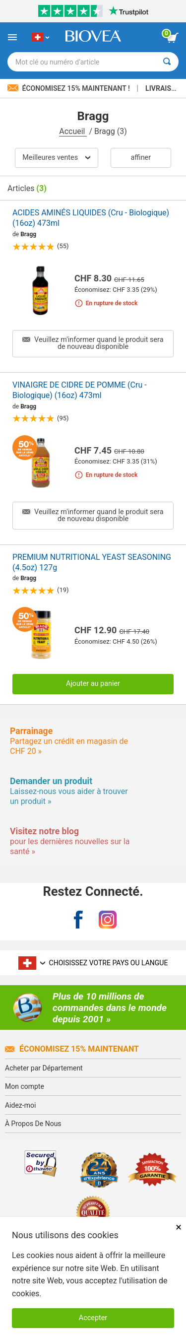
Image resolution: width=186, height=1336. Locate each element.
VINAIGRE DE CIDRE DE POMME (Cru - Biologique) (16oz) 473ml (79, 390)
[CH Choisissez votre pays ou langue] (40, 37)
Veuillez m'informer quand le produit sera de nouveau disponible (92, 343)
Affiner (141, 157)
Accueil (73, 131)
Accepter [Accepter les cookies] (93, 1318)
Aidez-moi (20, 1105)
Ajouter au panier (93, 683)
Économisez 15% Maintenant (72, 1049)
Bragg (28, 234)
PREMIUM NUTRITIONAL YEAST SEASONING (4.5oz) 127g (91, 562)
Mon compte (24, 1086)
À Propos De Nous (33, 1124)
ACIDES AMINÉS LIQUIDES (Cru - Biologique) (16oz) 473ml (90, 218)
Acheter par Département (44, 1068)
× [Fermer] (179, 1227)
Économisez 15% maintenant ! (69, 88)
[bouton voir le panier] (173, 38)
